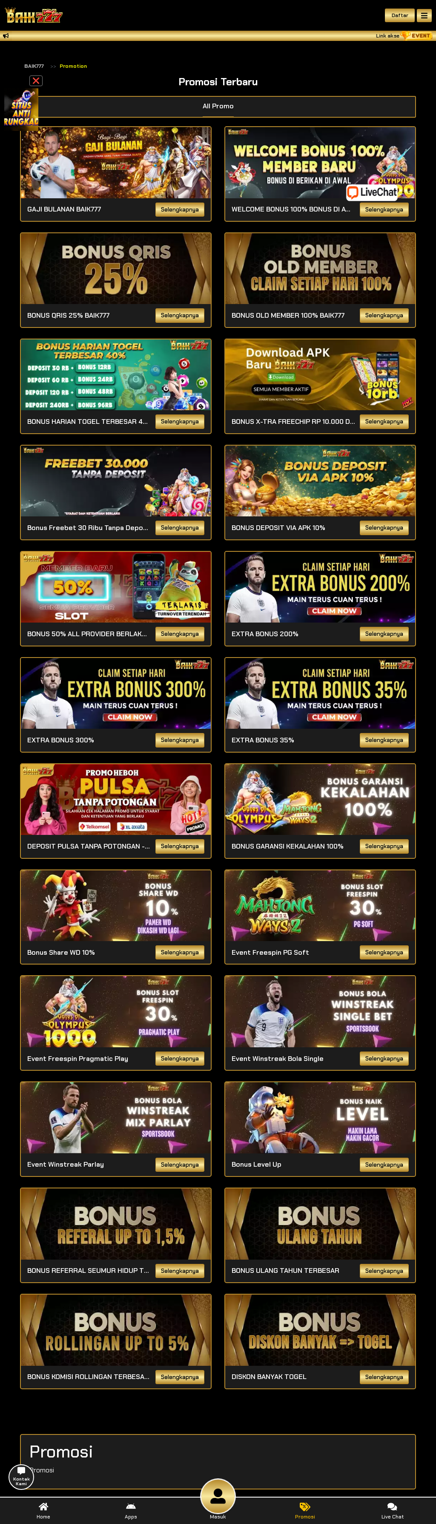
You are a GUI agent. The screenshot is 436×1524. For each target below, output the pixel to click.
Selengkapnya (180, 210)
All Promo (218, 105)
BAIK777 (34, 66)
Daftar (400, 15)
